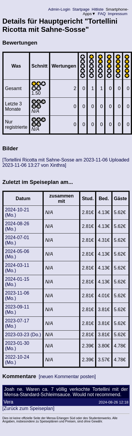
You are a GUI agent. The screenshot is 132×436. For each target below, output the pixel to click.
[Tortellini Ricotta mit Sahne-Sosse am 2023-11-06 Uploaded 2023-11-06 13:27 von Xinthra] (65, 162)
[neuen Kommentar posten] (67, 376)
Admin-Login (59, 9)
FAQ (102, 14)
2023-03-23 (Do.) (23, 334)
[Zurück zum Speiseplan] (28, 408)
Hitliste (98, 9)
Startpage (81, 9)
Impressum (117, 14)
